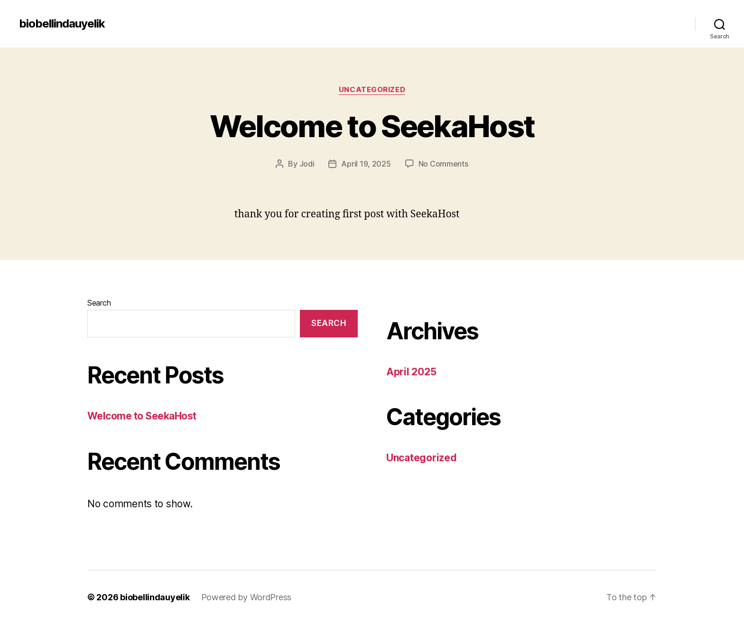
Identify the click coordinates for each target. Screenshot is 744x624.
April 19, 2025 (366, 163)
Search (99, 302)
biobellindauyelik (62, 23)
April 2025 (411, 372)
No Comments (443, 163)
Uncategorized (372, 89)
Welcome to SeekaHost (372, 126)
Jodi (307, 163)
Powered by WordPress (246, 597)
